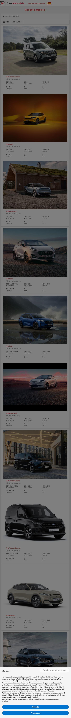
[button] (54, 670)
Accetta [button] (35, 707)
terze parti (33, 683)
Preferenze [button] (35, 713)
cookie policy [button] (37, 681)
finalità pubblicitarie (23, 689)
